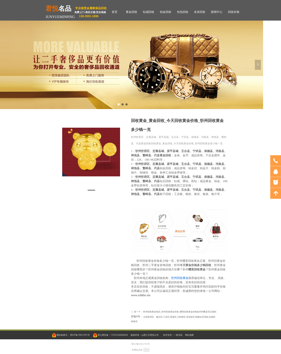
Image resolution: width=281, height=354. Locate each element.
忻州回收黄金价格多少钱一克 (155, 260)
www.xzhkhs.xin (140, 295)
